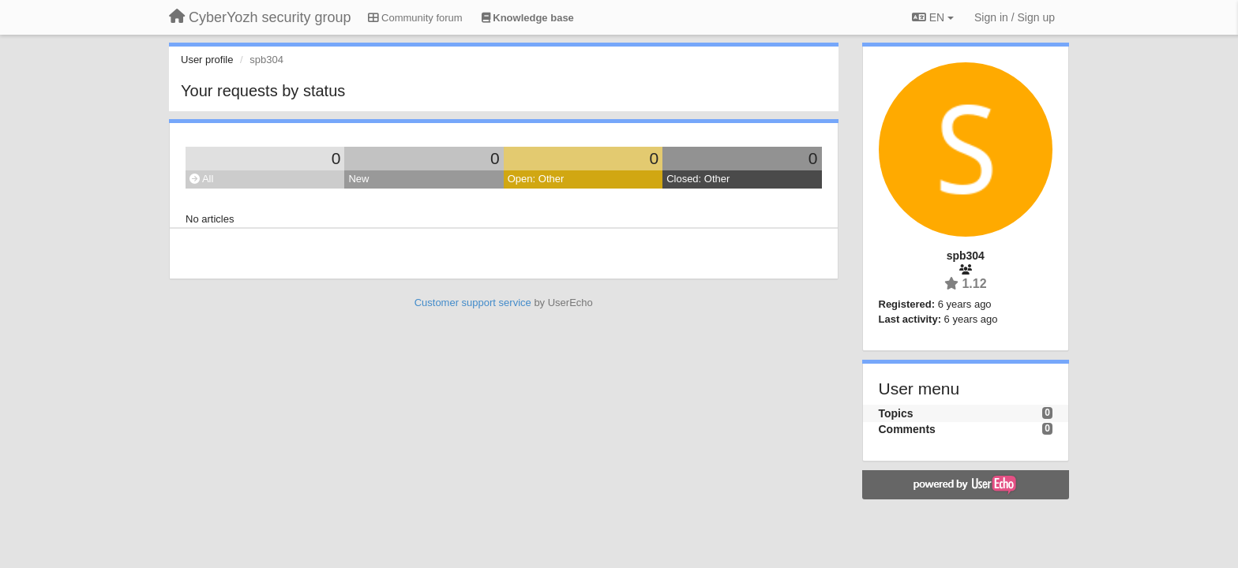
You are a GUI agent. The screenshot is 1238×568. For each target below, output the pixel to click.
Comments (907, 429)
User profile (207, 59)
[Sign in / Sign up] (1014, 17)
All (201, 179)
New (358, 179)
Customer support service (473, 302)
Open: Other (536, 179)
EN (933, 17)
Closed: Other (698, 179)
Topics (896, 413)
